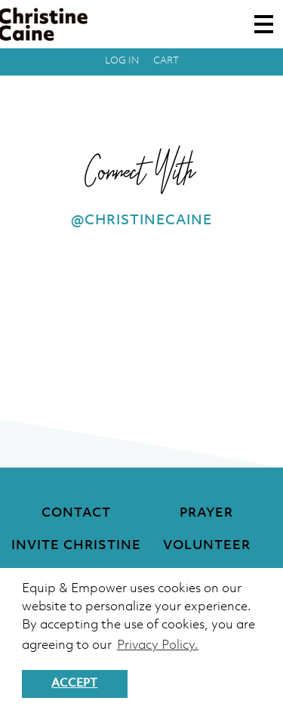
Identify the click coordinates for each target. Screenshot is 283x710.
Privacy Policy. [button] (157, 645)
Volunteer (207, 545)
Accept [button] (74, 684)
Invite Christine (76, 545)
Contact (76, 513)
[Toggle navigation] (264, 24)
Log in (122, 61)
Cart (166, 61)
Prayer (206, 513)
